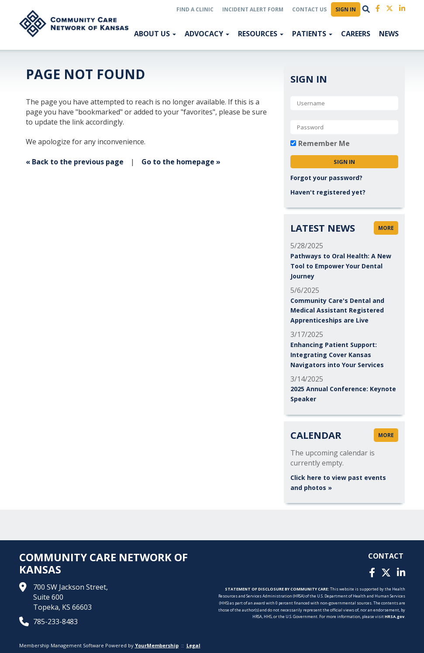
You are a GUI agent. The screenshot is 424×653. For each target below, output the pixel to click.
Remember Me (324, 143)
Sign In (345, 9)
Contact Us (309, 9)
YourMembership (157, 645)
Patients (312, 33)
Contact (385, 556)
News (389, 33)
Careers (355, 33)
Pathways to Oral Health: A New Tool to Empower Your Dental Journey (340, 266)
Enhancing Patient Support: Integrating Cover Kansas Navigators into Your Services (337, 354)
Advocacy (207, 33)
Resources (260, 33)
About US (155, 33)
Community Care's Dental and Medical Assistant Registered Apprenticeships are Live (337, 310)
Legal (193, 645)
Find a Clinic (195, 9)
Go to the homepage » (181, 162)
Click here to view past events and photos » (338, 482)
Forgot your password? (326, 178)
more (386, 228)
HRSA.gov (394, 616)
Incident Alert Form (252, 9)
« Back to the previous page (75, 162)
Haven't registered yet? (327, 192)
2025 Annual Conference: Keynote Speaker (343, 394)
